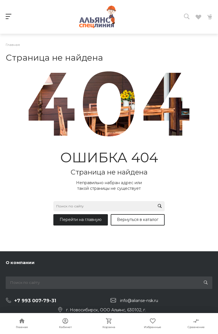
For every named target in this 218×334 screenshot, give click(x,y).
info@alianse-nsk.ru (139, 300)
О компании (20, 262)
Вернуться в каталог (137, 219)
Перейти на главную (81, 219)
